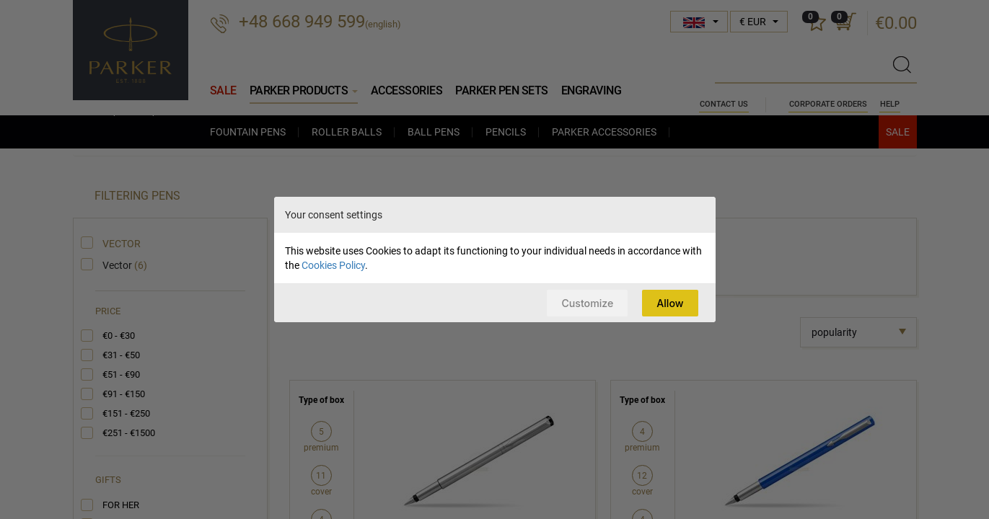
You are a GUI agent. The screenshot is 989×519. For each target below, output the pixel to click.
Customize (584, 302)
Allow (669, 302)
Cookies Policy (333, 264)
